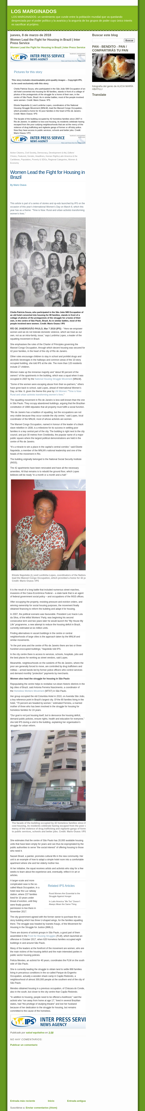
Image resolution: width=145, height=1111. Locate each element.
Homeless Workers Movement (29, 691)
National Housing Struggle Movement (53, 379)
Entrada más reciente (22, 1100)
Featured (22, 156)
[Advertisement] (38, 1072)
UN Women (61, 391)
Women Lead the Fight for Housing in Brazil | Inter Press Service (47, 47)
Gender (30, 156)
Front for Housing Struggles (42, 936)
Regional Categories (57, 159)
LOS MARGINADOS (33, 11)
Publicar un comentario (23, 1044)
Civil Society (30, 153)
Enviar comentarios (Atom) (41, 1107)
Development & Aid (57, 153)
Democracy (42, 153)
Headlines (40, 156)
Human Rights (52, 156)
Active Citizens (17, 153)
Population (26, 159)
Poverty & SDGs (39, 159)
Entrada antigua (76, 1100)
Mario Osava (19, 185)
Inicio (51, 1100)
